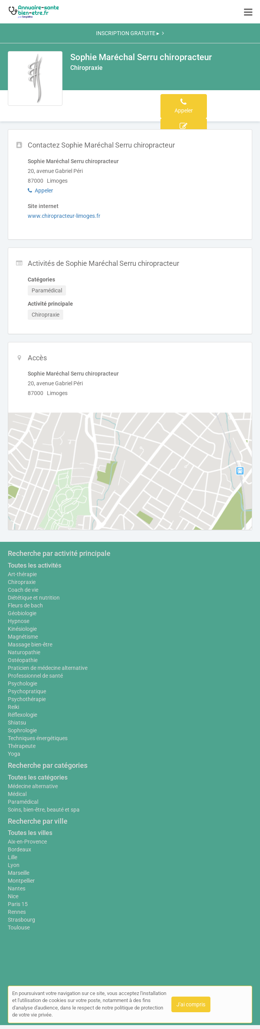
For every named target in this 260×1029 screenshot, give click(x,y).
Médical (17, 794)
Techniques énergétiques (38, 738)
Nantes (16, 888)
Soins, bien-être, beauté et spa (44, 809)
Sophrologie (22, 730)
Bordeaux (19, 849)
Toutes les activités (34, 565)
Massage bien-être (30, 644)
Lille (12, 857)
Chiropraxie (22, 582)
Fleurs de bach (25, 605)
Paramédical (23, 802)
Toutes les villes (30, 833)
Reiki (13, 707)
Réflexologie (22, 715)
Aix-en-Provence (27, 842)
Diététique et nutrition (34, 598)
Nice (13, 896)
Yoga (14, 754)
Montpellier (21, 881)
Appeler (40, 190)
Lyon (14, 865)
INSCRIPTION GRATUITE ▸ (130, 33)
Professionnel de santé (35, 676)
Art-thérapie (22, 574)
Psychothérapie (27, 699)
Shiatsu (17, 722)
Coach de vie (23, 590)
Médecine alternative (33, 786)
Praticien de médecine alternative (47, 668)
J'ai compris (190, 1004)
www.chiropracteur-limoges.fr (64, 216)
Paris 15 (18, 904)
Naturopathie (24, 652)
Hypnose (18, 621)
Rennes (17, 912)
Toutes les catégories (38, 777)
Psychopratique (27, 691)
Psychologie (22, 683)
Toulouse (19, 927)
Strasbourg (21, 920)
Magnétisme (23, 637)
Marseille (18, 873)
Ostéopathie (22, 660)
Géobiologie (22, 613)
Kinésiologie (22, 629)
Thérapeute (22, 746)
